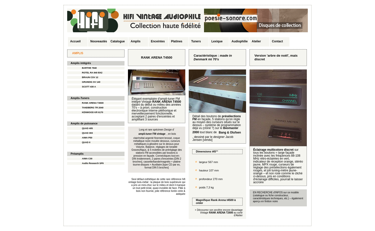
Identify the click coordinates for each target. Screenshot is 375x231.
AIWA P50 (87, 137)
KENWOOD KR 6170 (92, 112)
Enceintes (158, 41)
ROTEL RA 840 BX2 (92, 72)
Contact (277, 41)
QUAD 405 (87, 128)
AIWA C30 (87, 158)
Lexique (216, 41)
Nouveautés (98, 41)
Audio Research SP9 (93, 163)
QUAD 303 (87, 133)
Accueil (75, 41)
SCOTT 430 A (89, 86)
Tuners (196, 41)
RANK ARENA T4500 (93, 103)
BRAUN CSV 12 (90, 77)
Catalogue (117, 41)
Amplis (136, 41)
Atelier (256, 41)
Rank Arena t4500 (222, 199)
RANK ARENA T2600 (221, 212)
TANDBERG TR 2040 (92, 107)
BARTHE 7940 (89, 68)
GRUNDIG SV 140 (91, 82)
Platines (176, 41)
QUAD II (86, 142)
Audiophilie (240, 41)
